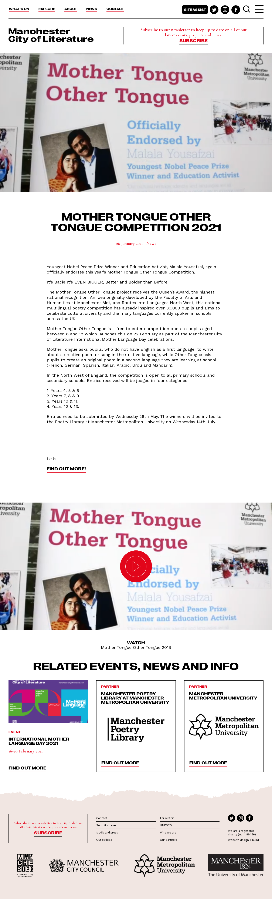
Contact (115, 9)
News (91, 9)
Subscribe (193, 40)
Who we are (168, 832)
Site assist (195, 9)
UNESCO (166, 825)
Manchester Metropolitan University (223, 695)
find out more (27, 767)
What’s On (19, 9)
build (255, 840)
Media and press (107, 832)
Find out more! (66, 468)
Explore (46, 9)
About (70, 9)
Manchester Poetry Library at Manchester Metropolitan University (135, 697)
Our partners (168, 839)
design (244, 840)
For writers (167, 818)
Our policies (104, 839)
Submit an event (107, 825)
